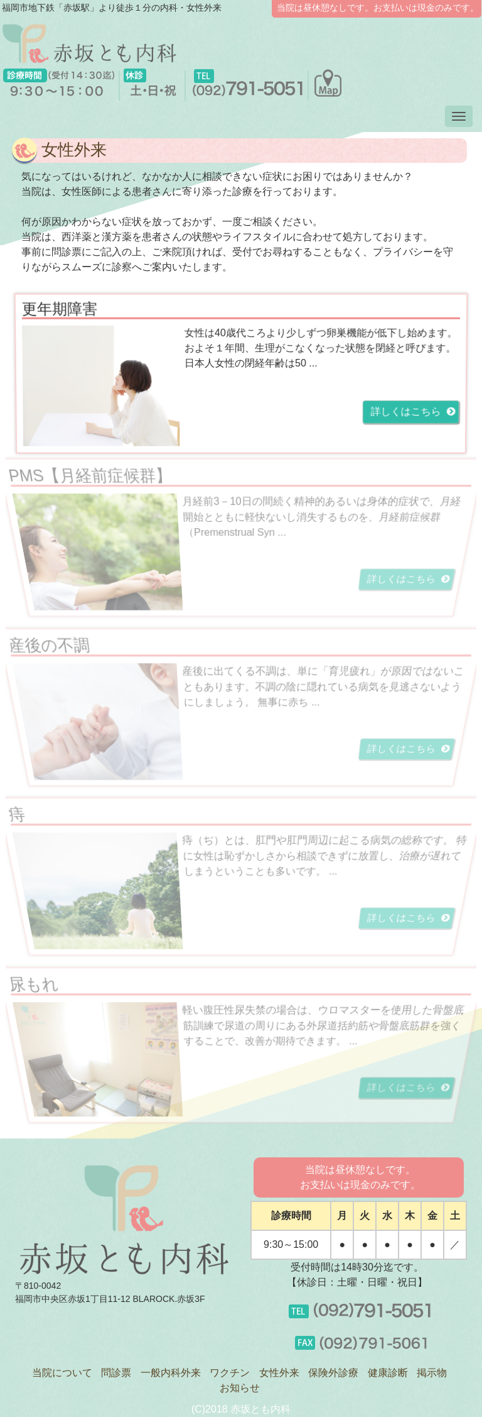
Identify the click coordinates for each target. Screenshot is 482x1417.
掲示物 (432, 1372)
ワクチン (230, 1372)
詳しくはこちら (409, 411)
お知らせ (240, 1387)
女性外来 (279, 1372)
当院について (62, 1372)
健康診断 (388, 1372)
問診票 (116, 1372)
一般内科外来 (171, 1372)
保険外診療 (333, 1372)
